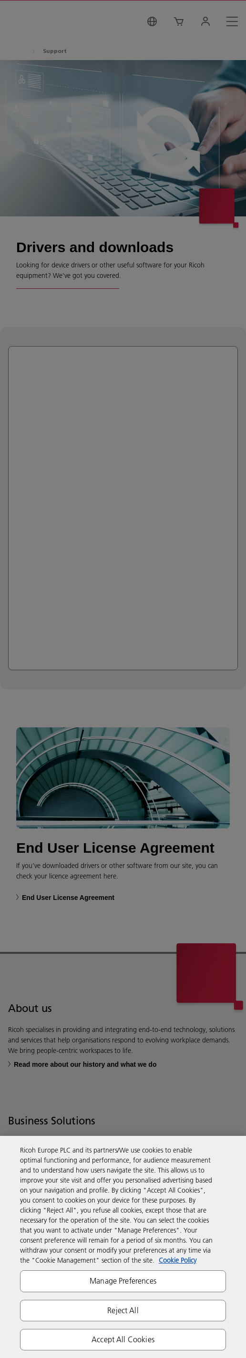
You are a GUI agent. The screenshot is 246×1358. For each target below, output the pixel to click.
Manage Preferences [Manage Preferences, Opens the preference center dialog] (123, 1281)
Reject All (123, 1310)
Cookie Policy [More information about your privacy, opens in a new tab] (177, 1260)
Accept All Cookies (123, 1339)
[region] (123, 1247)
